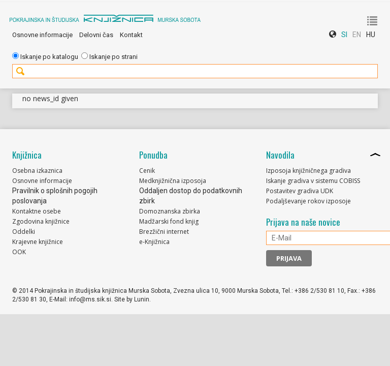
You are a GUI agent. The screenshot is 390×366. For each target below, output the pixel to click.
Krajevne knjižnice (37, 241)
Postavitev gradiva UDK (299, 191)
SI (344, 34)
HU (370, 34)
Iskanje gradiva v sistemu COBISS (313, 180)
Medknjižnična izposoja (172, 180)
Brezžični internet (164, 231)
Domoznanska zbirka (169, 211)
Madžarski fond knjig (169, 221)
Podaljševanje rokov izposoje (308, 201)
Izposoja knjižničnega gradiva (308, 170)
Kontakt (131, 35)
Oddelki (23, 231)
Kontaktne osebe (36, 211)
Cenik (147, 170)
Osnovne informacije (42, 35)
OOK (19, 252)
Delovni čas (96, 35)
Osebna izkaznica (37, 170)
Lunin (141, 299)
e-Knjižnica (154, 241)
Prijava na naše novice (303, 222)
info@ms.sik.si (90, 299)
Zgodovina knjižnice (41, 221)
